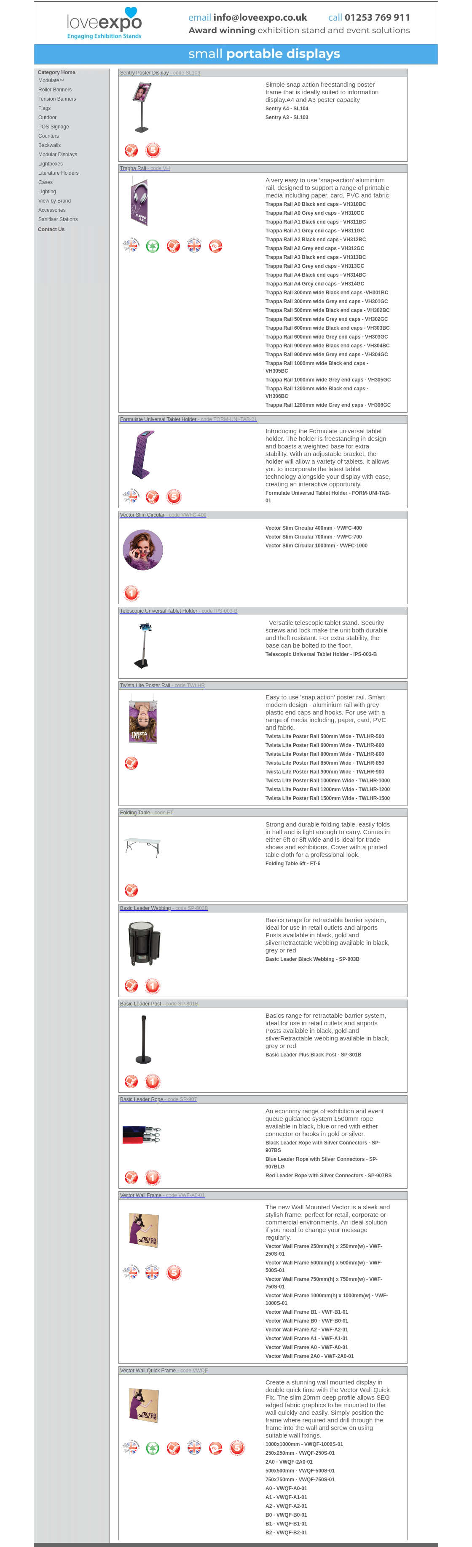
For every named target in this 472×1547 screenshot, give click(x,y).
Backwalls (49, 145)
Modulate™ (51, 80)
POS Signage (53, 127)
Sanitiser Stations (58, 219)
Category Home (56, 72)
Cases (45, 182)
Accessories (52, 210)
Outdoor (47, 117)
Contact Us (51, 229)
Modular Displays (57, 154)
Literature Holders (58, 173)
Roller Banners (55, 90)
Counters (48, 136)
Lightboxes (50, 164)
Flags (44, 108)
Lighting (47, 192)
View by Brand (54, 201)
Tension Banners (57, 99)
